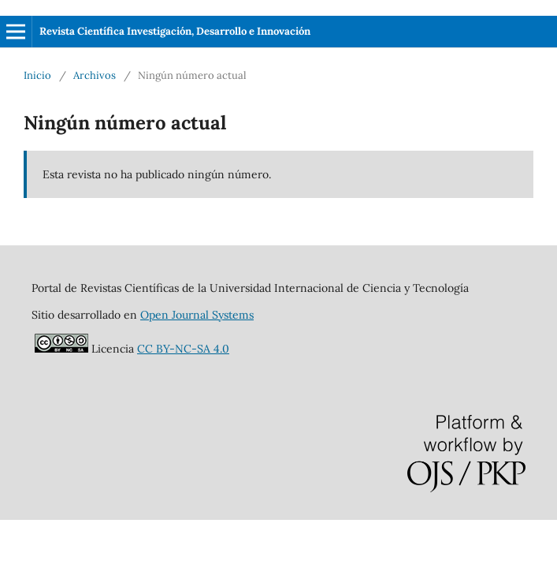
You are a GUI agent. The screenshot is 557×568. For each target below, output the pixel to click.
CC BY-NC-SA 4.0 (183, 349)
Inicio (37, 75)
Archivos (94, 75)
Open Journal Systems (197, 315)
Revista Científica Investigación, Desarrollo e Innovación (174, 31)
